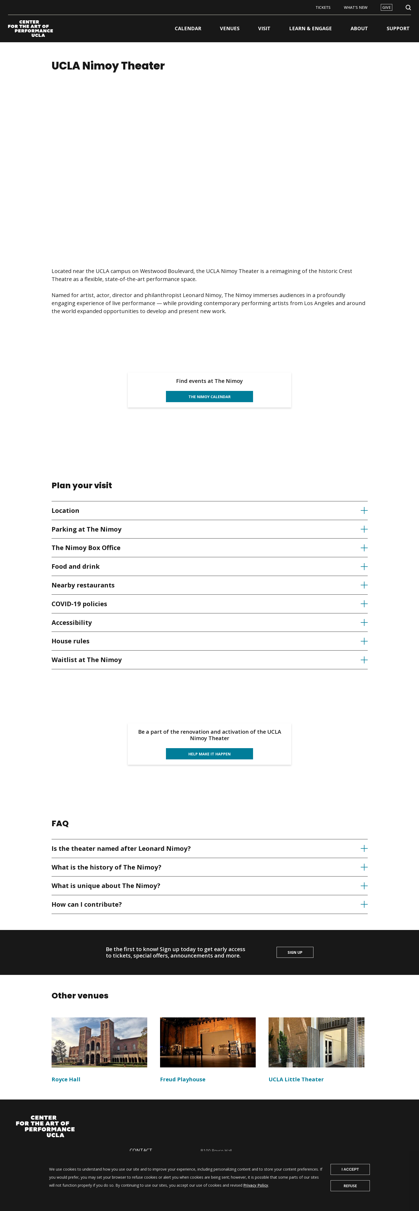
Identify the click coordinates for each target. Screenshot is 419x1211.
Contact (141, 1150)
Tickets (323, 7)
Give (386, 7)
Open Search (408, 7)
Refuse (350, 1185)
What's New (355, 7)
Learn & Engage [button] (310, 28)
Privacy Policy (255, 1185)
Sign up (295, 952)
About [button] (359, 28)
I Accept (350, 1169)
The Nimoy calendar (209, 396)
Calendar (188, 28)
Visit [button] (264, 28)
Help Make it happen (209, 753)
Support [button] (398, 28)
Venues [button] (229, 28)
